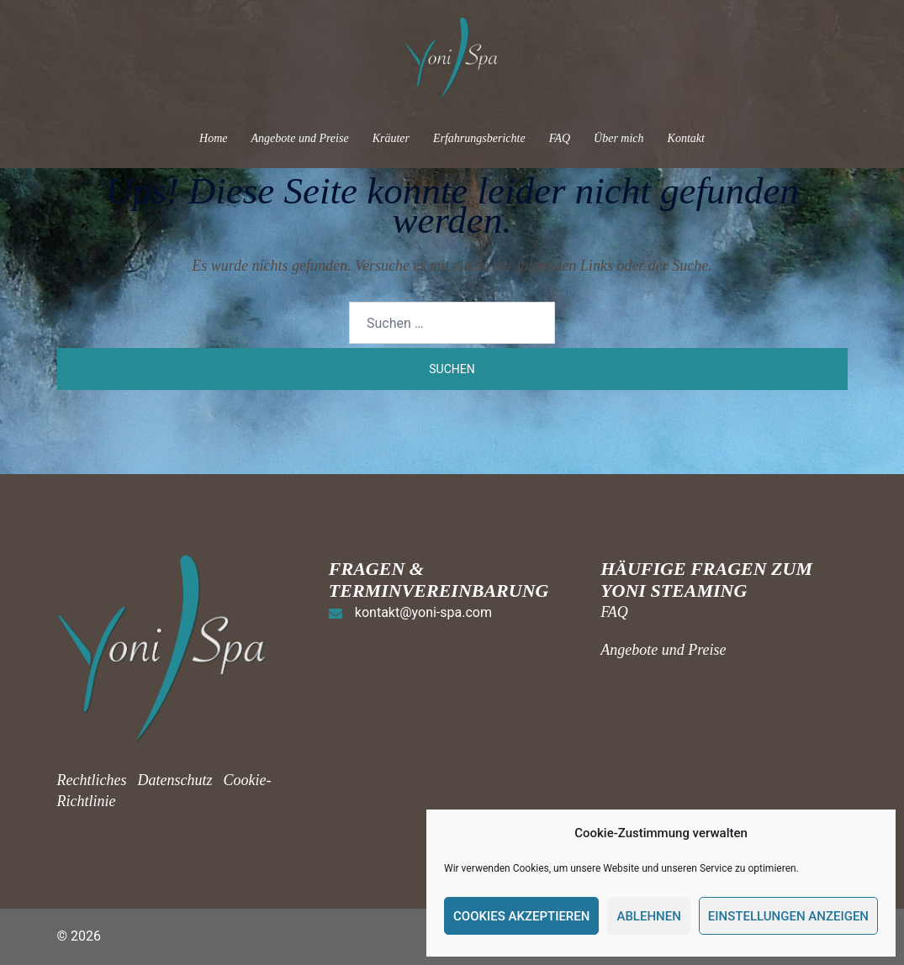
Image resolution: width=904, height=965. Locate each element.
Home (213, 138)
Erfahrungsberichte (479, 138)
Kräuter (391, 138)
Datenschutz (174, 780)
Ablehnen (648, 916)
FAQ (559, 138)
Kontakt (686, 138)
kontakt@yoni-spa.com (423, 612)
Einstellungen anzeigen (788, 916)
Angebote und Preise (300, 138)
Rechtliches (93, 780)
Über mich (619, 138)
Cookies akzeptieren (521, 916)
